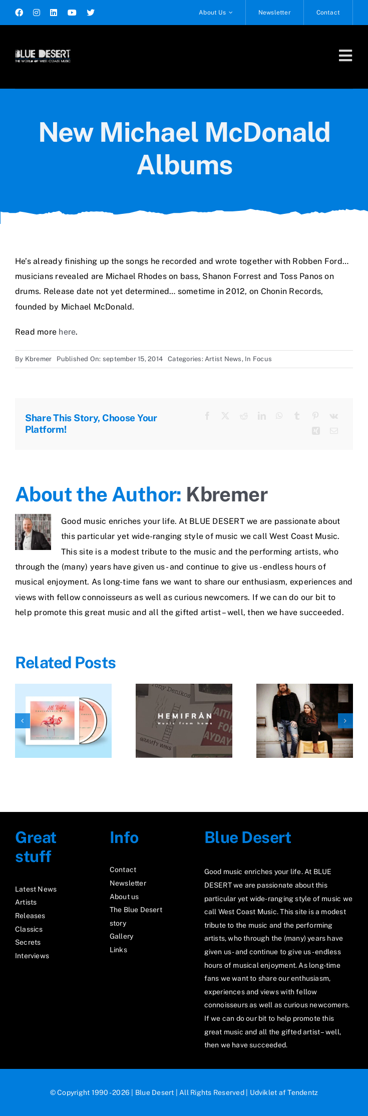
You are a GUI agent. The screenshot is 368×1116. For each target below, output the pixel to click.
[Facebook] (207, 416)
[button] (22, 720)
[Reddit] (244, 416)
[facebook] (19, 13)
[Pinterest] (315, 416)
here (67, 332)
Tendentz (302, 1092)
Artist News (223, 359)
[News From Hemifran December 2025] (184, 688)
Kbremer (38, 359)
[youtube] (72, 13)
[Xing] (316, 431)
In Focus (258, 359)
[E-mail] (334, 431)
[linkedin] (53, 13)
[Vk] (333, 416)
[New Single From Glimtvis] (304, 688)
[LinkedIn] (262, 416)
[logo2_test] (43, 49)
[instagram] (36, 13)
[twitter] (91, 13)
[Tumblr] (297, 416)
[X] (225, 416)
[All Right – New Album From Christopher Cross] (63, 688)
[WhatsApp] (279, 416)
